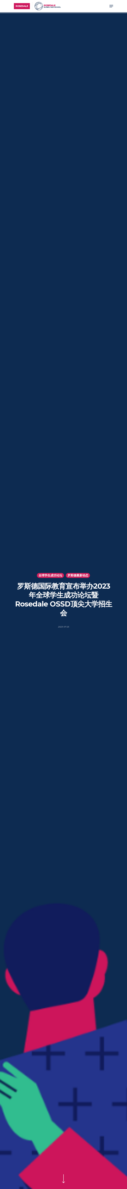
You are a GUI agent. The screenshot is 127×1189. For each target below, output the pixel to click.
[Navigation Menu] (111, 6)
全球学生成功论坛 (50, 575)
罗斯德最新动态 (77, 575)
